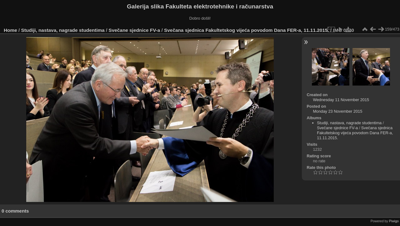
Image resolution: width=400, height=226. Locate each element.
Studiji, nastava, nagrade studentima (63, 30)
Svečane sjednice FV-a (134, 30)
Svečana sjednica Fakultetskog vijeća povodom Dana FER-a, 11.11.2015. (246, 30)
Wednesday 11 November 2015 (341, 99)
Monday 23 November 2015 (337, 111)
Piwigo (394, 221)
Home (10, 30)
